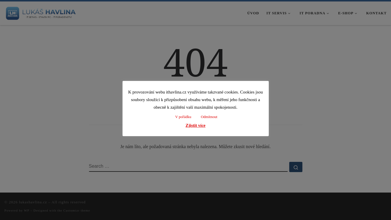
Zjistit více (196, 125)
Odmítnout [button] (209, 117)
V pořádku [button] (183, 117)
